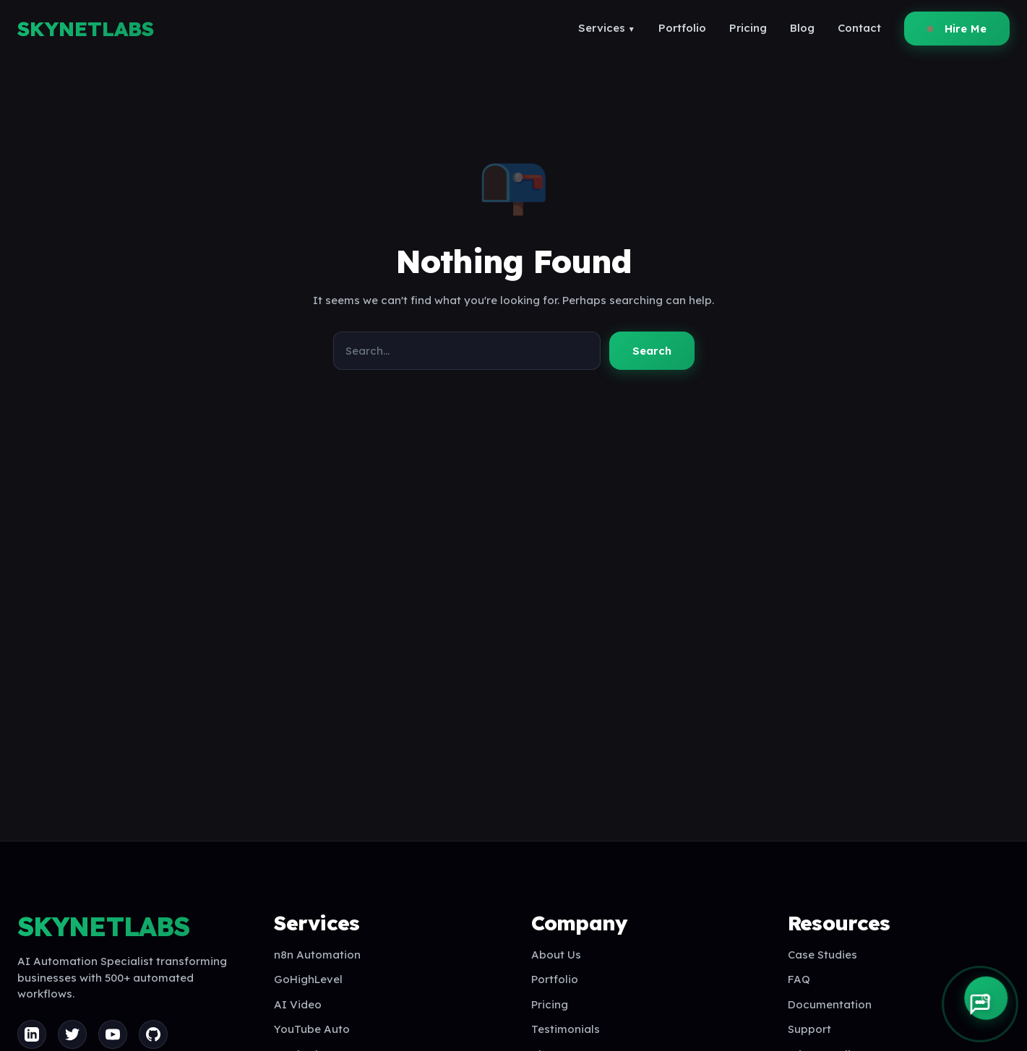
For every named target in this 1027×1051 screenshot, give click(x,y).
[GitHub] (153, 1034)
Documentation (830, 1004)
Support (809, 1029)
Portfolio (682, 28)
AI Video (298, 1004)
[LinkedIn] (31, 1034)
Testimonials (565, 1029)
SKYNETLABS (85, 28)
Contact (859, 28)
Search (651, 351)
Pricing (748, 28)
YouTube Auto (312, 1029)
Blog (802, 28)
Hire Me (957, 28)
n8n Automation (317, 954)
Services (606, 28)
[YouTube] (112, 1034)
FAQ (799, 979)
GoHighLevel (308, 979)
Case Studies (822, 954)
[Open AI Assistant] (980, 1004)
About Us (556, 954)
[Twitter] (72, 1034)
